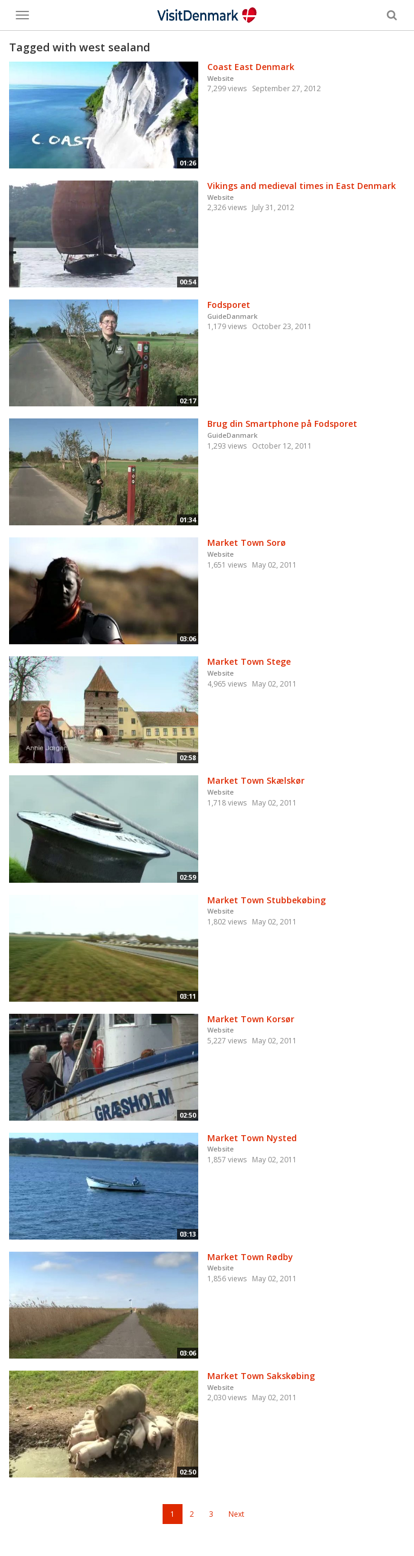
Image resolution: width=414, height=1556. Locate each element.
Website (220, 78)
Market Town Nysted (252, 1138)
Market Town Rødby (250, 1257)
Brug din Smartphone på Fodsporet (282, 423)
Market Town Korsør (250, 1019)
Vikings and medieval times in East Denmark (301, 185)
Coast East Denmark (250, 66)
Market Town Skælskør (256, 780)
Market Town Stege (249, 661)
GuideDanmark (232, 316)
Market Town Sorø (246, 542)
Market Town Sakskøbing (261, 1376)
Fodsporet (228, 304)
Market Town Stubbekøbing (266, 900)
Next (236, 1514)
